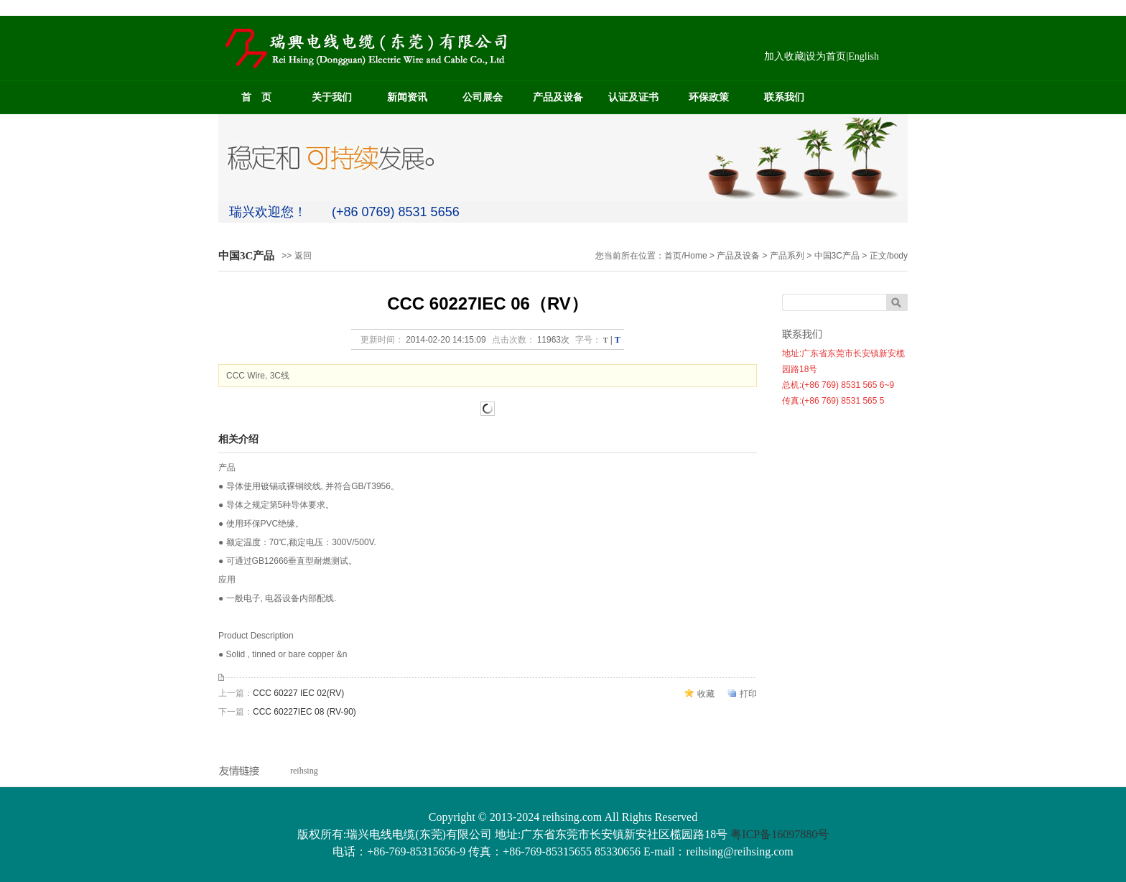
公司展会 (482, 97)
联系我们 (784, 97)
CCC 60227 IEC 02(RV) (298, 693)
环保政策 (709, 97)
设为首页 (826, 56)
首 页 (256, 97)
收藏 (706, 694)
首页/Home (685, 256)
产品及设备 (558, 97)
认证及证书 (633, 97)
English (863, 56)
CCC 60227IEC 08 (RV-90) (304, 712)
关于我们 (332, 97)
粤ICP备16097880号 (779, 834)
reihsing (304, 771)
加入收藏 (784, 56)
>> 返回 (296, 256)
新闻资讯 (407, 97)
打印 (748, 694)
